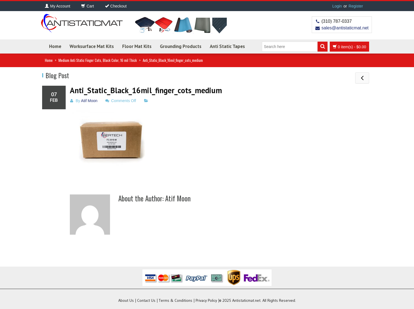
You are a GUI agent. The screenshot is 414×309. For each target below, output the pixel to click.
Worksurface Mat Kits (92, 46)
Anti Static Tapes (227, 46)
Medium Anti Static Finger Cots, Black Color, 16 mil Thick (97, 60)
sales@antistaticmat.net (345, 28)
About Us (126, 300)
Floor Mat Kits (137, 46)
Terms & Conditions (175, 300)
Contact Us (146, 300)
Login (337, 6)
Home (55, 46)
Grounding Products (180, 46)
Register (356, 6)
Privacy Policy (206, 300)
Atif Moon (89, 100)
